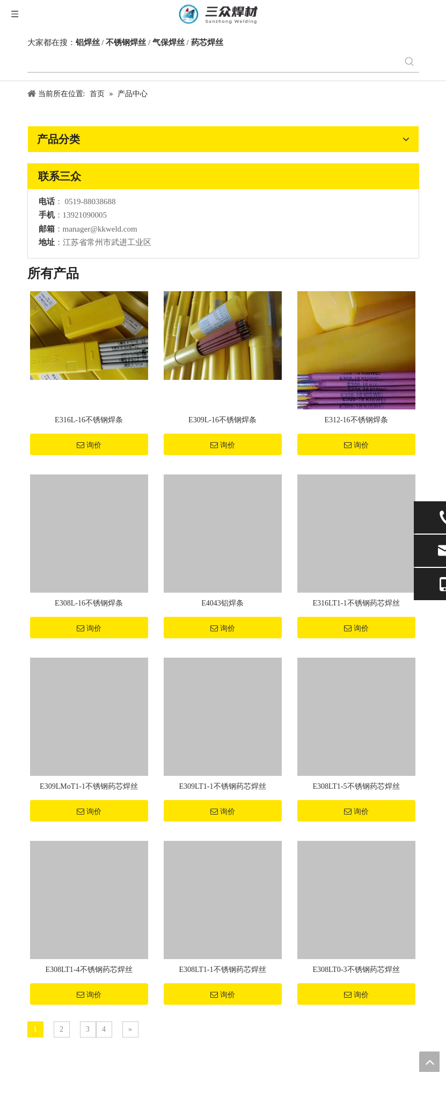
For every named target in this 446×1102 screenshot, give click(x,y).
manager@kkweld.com (100, 229)
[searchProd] (213, 62)
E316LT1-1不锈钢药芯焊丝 (355, 603)
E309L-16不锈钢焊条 (222, 420)
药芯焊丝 (207, 42)
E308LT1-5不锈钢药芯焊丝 (355, 786)
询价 (89, 445)
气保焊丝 (168, 42)
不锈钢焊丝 (126, 42)
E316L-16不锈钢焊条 (89, 420)
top (429, 1061)
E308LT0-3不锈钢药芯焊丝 (355, 970)
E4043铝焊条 (222, 603)
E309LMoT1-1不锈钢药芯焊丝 (89, 786)
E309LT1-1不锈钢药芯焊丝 (222, 786)
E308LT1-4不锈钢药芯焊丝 (88, 970)
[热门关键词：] (409, 62)
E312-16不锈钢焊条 (355, 420)
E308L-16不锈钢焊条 (89, 603)
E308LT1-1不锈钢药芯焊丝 (222, 970)
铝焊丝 (88, 42)
